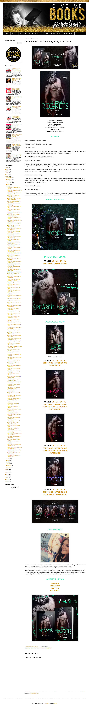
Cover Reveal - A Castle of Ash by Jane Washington (13, 265)
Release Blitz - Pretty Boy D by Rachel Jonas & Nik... (13, 423)
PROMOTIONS (68, 33)
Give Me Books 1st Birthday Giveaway (15, 89)
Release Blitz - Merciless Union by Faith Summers (13, 333)
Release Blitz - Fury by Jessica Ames (14, 272)
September (9, 182)
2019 (7, 471)
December (9, 177)
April (8, 462)
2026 (7, 167)
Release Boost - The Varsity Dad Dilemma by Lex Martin (13, 280)
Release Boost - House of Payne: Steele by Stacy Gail (16, 79)
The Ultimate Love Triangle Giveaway (15, 117)
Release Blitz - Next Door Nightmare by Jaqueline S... (14, 229)
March (8, 463)
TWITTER (55, 588)
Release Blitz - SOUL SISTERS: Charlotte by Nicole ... (13, 215)
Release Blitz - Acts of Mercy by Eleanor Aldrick (13, 234)
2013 (7, 481)
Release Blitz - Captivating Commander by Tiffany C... (13, 412)
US (53, 261)
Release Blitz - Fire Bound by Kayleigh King (12, 429)
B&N (45, 263)
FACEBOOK (55, 586)
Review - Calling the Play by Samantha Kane (16, 145)
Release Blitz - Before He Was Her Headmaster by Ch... (14, 399)
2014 (7, 479)
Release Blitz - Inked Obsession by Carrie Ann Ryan (14, 322)
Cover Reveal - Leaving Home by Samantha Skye (13, 385)
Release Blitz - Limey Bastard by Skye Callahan (13, 344)
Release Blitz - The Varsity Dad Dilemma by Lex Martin (13, 317)
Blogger (55, 703)
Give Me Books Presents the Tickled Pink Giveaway (17, 125)
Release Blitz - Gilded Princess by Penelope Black (13, 391)
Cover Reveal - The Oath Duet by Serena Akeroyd (13, 243)
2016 (7, 476)
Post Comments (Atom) (34, 693)
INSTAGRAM (55, 591)
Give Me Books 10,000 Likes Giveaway (16, 107)
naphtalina (47, 703)
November (9, 179)
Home (55, 691)
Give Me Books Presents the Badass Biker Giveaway (17, 135)
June (8, 458)
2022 (7, 174)
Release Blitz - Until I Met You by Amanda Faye (13, 421)
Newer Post (27, 691)
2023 (7, 172)
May (8, 460)
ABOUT (14, 33)
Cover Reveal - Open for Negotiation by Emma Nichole (14, 396)
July (8, 186)
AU (65, 261)
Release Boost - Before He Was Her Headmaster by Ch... (14, 339)
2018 (7, 472)
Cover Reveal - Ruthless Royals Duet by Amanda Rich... (14, 347)
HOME (6, 33)
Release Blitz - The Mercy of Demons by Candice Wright (14, 448)
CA (61, 261)
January (9, 467)
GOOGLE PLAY (49, 407)
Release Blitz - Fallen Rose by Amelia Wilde (13, 309)
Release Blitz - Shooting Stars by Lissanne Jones (13, 251)
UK (57, 261)
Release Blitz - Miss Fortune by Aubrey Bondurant (13, 196)
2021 (7, 176)
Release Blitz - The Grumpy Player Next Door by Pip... (14, 445)
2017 (7, 474)
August (8, 184)
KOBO (50, 263)
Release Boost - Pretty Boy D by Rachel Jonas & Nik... (13, 361)
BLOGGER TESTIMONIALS (50, 33)
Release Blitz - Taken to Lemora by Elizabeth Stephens (14, 199)
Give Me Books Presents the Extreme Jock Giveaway (17, 97)
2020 (7, 469)
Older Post (83, 691)
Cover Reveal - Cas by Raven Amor (14, 298)
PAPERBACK (55, 409)
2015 (7, 477)
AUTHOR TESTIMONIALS (29, 33)
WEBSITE (55, 583)
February (9, 465)
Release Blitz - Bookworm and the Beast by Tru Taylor (13, 226)
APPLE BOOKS (61, 263)
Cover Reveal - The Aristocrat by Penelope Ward (13, 312)
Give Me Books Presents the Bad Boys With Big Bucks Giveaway (17, 155)
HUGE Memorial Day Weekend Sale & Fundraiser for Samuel (16, 69)
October (9, 181)
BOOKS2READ (55, 365)
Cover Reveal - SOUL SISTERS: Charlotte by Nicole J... (13, 388)
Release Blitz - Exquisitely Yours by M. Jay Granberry (14, 237)
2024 (7, 171)
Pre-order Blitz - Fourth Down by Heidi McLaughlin (13, 245)
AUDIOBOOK (62, 407)
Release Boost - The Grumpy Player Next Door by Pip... (14, 380)
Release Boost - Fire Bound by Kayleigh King (13, 363)
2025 (7, 169)
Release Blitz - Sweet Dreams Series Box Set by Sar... (14, 451)
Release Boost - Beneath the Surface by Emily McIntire (14, 434)
